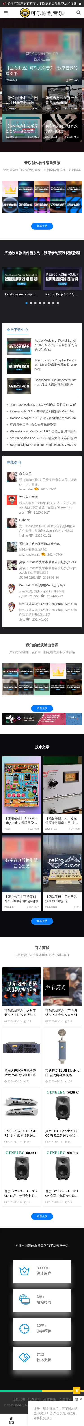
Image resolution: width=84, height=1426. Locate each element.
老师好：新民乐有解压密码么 (39, 543)
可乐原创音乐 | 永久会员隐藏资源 (33, 424)
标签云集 (49, 1399)
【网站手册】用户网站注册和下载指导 (61, 899)
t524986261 (27, 577)
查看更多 (42, 226)
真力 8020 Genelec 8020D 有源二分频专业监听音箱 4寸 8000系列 (21, 1195)
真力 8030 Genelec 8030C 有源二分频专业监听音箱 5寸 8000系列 (62, 1135)
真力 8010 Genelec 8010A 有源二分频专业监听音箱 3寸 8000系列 (61, 1195)
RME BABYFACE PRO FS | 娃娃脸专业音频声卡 (20, 1135)
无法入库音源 (28, 497)
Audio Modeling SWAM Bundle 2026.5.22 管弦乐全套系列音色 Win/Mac (56, 345)
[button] (26, 303)
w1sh (22, 512)
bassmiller (26, 489)
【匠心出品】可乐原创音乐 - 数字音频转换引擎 (21, 899)
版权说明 (18, 1399)
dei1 (22, 619)
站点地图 (34, 1399)
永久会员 (25, 474)
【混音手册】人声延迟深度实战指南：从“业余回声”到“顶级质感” (61, 821)
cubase (24, 520)
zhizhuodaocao (29, 554)
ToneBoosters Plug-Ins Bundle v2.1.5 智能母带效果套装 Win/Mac (56, 364)
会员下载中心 (17, 330)
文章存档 (65, 1399)
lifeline (23, 535)
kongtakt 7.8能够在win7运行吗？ (42, 585)
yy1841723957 (29, 596)
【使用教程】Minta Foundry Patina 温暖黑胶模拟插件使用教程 (20, 821)
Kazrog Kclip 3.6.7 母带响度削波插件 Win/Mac (42, 411)
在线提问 (14, 462)
